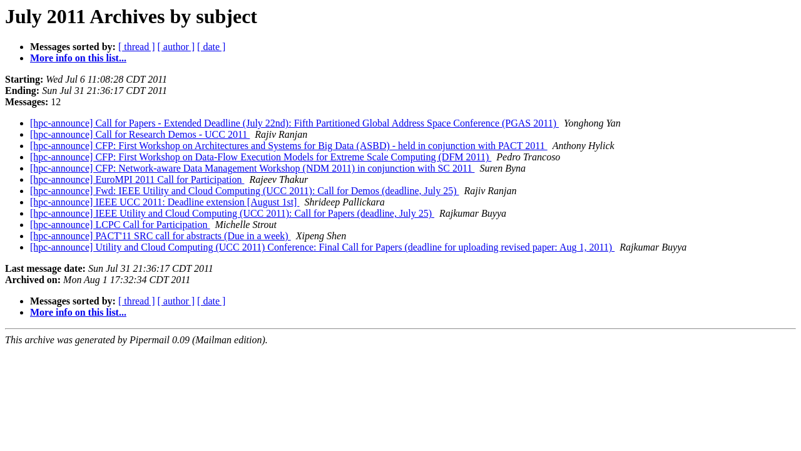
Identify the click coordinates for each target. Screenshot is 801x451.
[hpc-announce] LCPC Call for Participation (120, 224)
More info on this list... (78, 58)
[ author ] (176, 46)
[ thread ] (136, 46)
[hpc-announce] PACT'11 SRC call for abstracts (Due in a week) (160, 236)
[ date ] (211, 46)
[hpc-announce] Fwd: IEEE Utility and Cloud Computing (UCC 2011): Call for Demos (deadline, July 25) (244, 190)
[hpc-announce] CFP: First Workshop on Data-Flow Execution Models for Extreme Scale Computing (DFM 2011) (260, 157)
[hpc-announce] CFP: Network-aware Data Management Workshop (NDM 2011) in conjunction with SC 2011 (252, 168)
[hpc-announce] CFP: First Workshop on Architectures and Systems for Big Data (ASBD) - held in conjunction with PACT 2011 (289, 145)
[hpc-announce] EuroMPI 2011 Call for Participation (137, 179)
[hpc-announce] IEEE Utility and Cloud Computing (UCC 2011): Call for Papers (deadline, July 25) (232, 213)
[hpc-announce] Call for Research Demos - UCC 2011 (140, 134)
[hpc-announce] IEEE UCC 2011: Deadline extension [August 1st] (164, 202)
